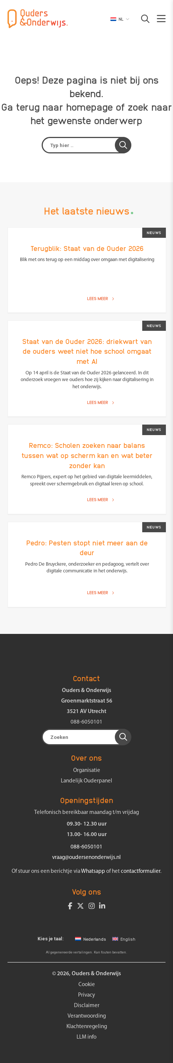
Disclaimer (86, 1006)
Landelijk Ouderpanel (86, 781)
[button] (141, 19)
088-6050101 (86, 722)
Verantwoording (87, 1016)
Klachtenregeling (86, 1027)
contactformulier (140, 871)
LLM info (86, 1037)
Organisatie (86, 770)
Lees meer (100, 298)
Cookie (86, 985)
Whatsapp (93, 871)
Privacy (86, 995)
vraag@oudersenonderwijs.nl (86, 857)
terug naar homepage (64, 107)
